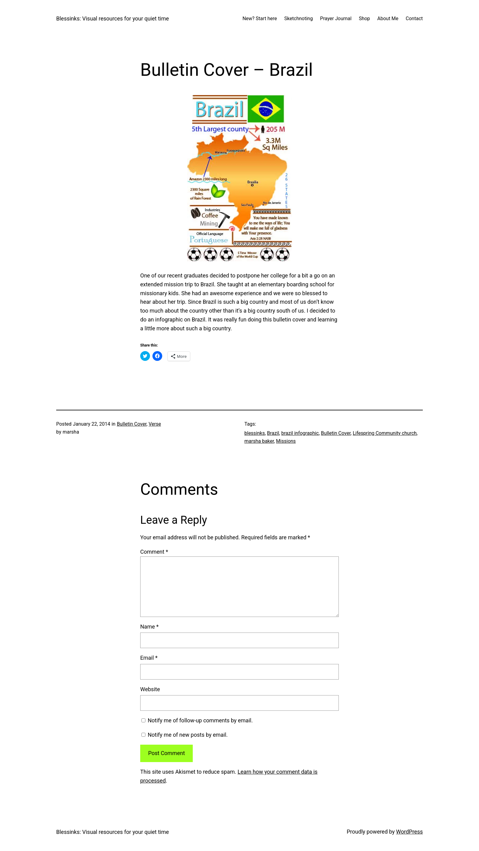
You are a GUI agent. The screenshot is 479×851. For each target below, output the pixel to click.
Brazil (273, 433)
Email (149, 658)
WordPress (409, 831)
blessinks (254, 433)
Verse (155, 424)
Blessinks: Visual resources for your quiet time (112, 18)
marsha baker (259, 441)
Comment (154, 551)
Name (149, 626)
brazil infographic (300, 433)
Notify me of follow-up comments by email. (200, 720)
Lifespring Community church (385, 433)
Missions (286, 441)
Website (150, 689)
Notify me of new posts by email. (188, 735)
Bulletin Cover (131, 424)
